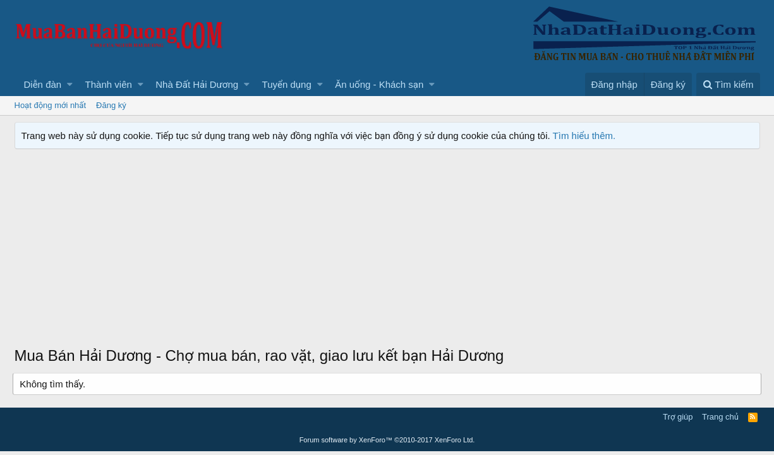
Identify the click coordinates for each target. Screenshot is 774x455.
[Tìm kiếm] (727, 84)
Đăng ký (111, 105)
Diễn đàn (43, 84)
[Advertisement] (387, 250)
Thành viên (108, 84)
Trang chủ (720, 417)
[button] (70, 84)
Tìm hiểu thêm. (584, 135)
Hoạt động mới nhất (51, 105)
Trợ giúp (677, 417)
